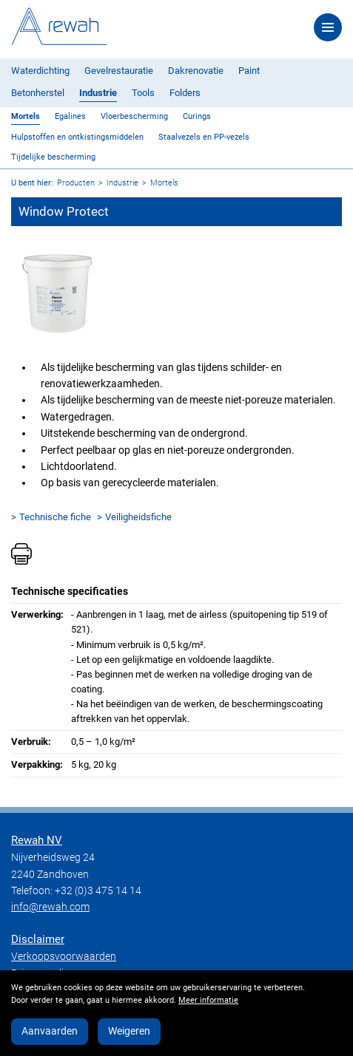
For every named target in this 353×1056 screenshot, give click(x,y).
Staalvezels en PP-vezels (203, 137)
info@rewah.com (50, 907)
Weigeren (129, 1031)
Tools (143, 92)
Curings (197, 116)
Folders (185, 92)
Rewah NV (36, 840)
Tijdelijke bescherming (53, 157)
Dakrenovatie (195, 70)
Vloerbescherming (134, 116)
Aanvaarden (49, 1031)
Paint (249, 70)
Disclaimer (37, 939)
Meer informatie (208, 1000)
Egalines (70, 116)
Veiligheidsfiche (138, 516)
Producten (76, 183)
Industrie (98, 92)
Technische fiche (55, 516)
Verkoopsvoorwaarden (63, 956)
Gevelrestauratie (118, 70)
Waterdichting (40, 70)
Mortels (25, 116)
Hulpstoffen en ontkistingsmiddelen (77, 137)
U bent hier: (32, 183)
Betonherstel (37, 92)
